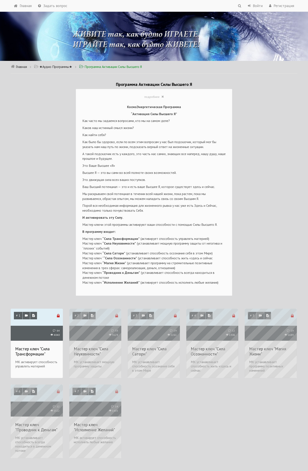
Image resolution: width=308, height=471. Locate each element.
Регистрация (281, 5)
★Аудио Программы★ (53, 67)
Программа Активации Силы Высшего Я (110, 67)
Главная (23, 5)
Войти (255, 5)
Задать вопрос (52, 5)
